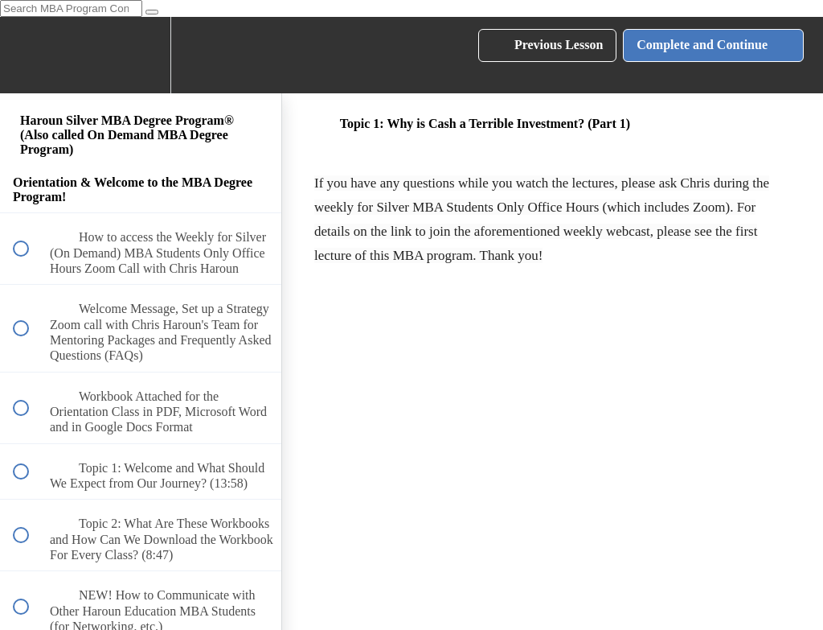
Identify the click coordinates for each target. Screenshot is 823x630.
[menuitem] (140, 55)
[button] (29, 55)
